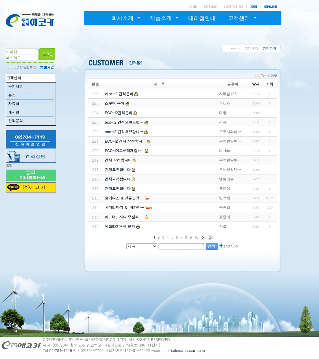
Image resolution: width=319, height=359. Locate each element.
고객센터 (13, 78)
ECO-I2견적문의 (118, 112)
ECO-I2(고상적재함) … (124, 150)
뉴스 (12, 95)
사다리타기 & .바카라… (124, 207)
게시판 (13, 112)
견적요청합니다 (117, 169)
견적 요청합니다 (118, 160)
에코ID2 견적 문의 (120, 226)
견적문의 (15, 121)
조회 (269, 83)
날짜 (255, 83)
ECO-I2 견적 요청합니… (125, 141)
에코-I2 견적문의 (119, 93)
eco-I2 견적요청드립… (124, 122)
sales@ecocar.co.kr (188, 350)
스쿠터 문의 (114, 103)
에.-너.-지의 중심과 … (124, 216)
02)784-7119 (60, 350)
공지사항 (15, 86)
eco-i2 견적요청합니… (124, 131)
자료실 (13, 103)
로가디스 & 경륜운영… (124, 197)
